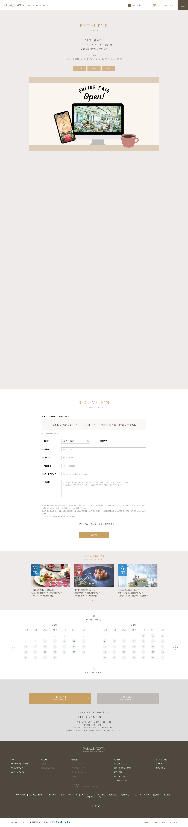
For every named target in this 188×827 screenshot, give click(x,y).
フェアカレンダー (89, 728)
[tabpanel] (50, 581)
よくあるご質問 (161, 760)
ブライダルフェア (16, 768)
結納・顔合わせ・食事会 (122, 768)
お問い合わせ (160, 768)
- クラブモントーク (77, 768)
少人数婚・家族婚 (36, 795)
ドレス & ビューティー (122, 764)
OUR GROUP (15, 823)
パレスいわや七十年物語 (19, 764)
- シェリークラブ (77, 764)
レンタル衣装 (100, 795)
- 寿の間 (73, 776)
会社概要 (156, 795)
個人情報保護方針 (56, 518)
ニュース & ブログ (120, 780)
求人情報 (167, 795)
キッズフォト (86, 795)
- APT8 (73, 780)
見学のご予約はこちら (60, 698)
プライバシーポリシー (95, 797)
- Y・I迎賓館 (84, 786)
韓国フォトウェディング (69, 795)
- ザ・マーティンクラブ (79, 772)
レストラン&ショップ (141, 795)
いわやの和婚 (21, 795)
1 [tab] (92, 600)
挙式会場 (43, 760)
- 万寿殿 (43, 764)
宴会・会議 (118, 772)
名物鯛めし (125, 795)
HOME (12, 760)
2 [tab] (95, 600)
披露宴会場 (74, 760)
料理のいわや (51, 795)
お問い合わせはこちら (128, 698)
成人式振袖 (113, 795)
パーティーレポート (121, 776)
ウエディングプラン (17, 772)
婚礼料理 (117, 760)
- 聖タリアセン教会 (47, 768)
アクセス (159, 764)
